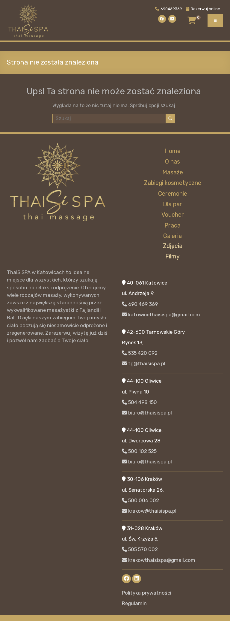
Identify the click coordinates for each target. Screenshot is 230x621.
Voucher (172, 214)
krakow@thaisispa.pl (149, 511)
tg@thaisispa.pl (143, 363)
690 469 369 (140, 304)
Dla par (172, 204)
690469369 (168, 9)
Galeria (172, 236)
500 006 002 (140, 500)
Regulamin (134, 603)
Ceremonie (172, 193)
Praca (172, 225)
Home (172, 151)
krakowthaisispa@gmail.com (158, 560)
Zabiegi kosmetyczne (172, 182)
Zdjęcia (172, 246)
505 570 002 (140, 549)
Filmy (172, 256)
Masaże (172, 172)
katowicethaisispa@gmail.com (161, 315)
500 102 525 (139, 451)
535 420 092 (140, 353)
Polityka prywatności (146, 593)
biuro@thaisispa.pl (147, 413)
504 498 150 (139, 402)
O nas (172, 161)
